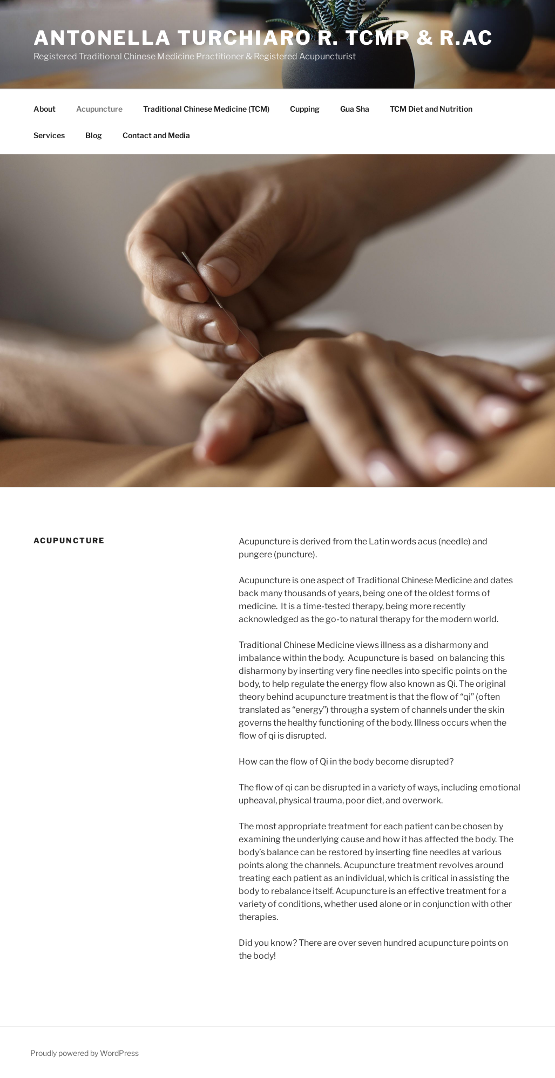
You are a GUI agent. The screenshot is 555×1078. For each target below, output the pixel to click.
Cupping (305, 108)
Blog (93, 135)
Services (49, 135)
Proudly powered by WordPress (84, 1052)
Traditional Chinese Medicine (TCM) (206, 108)
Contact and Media (156, 135)
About (44, 108)
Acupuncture (99, 108)
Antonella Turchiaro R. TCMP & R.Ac (263, 38)
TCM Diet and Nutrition (431, 108)
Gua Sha (354, 108)
